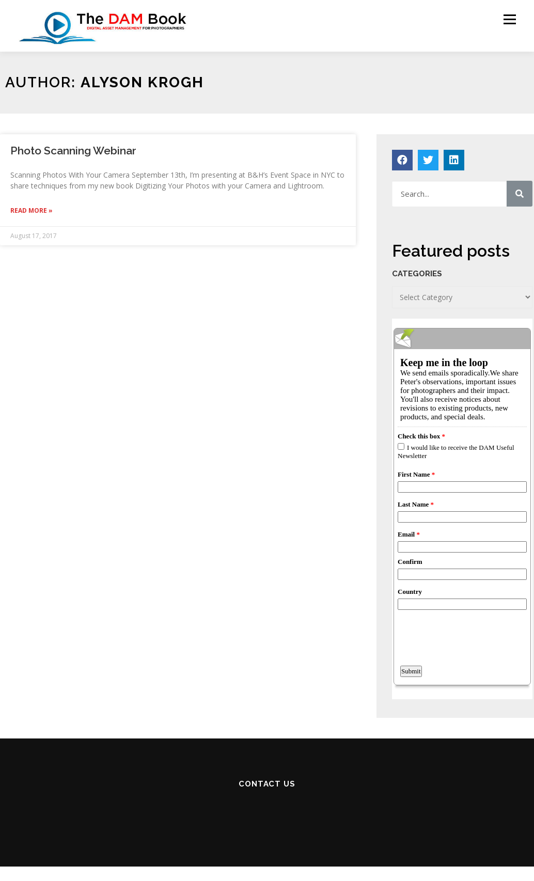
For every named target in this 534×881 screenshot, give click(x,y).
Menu (509, 19)
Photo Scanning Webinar (73, 150)
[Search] (519, 194)
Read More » (31, 210)
